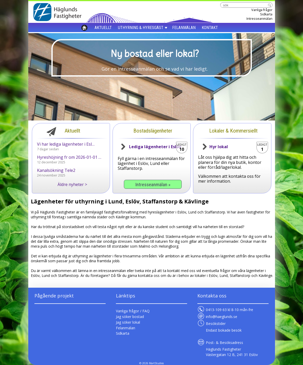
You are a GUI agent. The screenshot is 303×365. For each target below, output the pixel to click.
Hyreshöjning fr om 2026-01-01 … (69, 157)
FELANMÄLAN (184, 27)
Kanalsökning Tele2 (56, 170)
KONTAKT (210, 27)
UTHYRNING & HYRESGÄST (140, 27)
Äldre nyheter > (72, 184)
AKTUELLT (103, 27)
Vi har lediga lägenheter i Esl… (66, 144)
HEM (84, 27)
